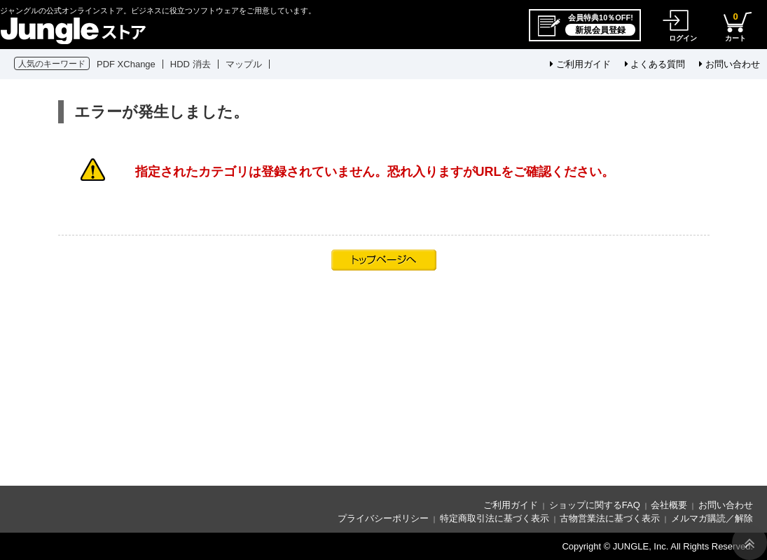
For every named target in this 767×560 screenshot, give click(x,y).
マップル (244, 64)
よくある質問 (655, 64)
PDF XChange (126, 64)
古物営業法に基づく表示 (610, 518)
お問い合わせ (729, 64)
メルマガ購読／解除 (712, 518)
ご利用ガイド (580, 64)
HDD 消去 (190, 64)
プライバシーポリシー (383, 518)
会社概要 (669, 505)
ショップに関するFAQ (594, 505)
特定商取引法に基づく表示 (494, 518)
